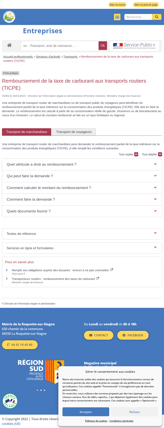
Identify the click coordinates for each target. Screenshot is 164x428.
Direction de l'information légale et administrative (29, 303)
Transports (70, 56)
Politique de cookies (96, 420)
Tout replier (128, 154)
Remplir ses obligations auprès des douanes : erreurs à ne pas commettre (62, 270)
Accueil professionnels (18, 56)
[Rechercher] (156, 17)
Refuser (134, 412)
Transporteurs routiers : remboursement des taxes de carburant (55, 278)
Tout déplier (152, 154)
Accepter (86, 412)
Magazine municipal (100, 363)
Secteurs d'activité (48, 56)
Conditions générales (121, 420)
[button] (117, 17)
